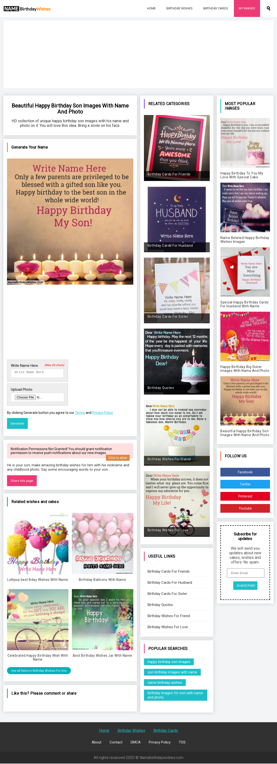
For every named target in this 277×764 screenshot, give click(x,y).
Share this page (22, 482)
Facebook (245, 472)
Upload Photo (21, 391)
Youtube (245, 508)
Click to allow (117, 459)
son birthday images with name (172, 672)
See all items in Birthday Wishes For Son (39, 672)
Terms (80, 414)
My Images (247, 8)
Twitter (245, 484)
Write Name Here (37, 365)
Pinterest (245, 496)
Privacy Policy (102, 414)
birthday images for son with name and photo (175, 695)
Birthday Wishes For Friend (169, 616)
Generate (17, 425)
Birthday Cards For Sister (167, 593)
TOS (182, 743)
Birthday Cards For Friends (169, 571)
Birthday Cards (215, 8)
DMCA (136, 743)
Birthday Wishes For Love (168, 627)
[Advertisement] (138, 54)
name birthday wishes (165, 682)
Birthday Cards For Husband (170, 582)
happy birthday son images (169, 662)
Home (151, 8)
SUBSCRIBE (246, 585)
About (96, 743)
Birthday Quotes (160, 605)
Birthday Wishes (179, 8)
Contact (116, 743)
